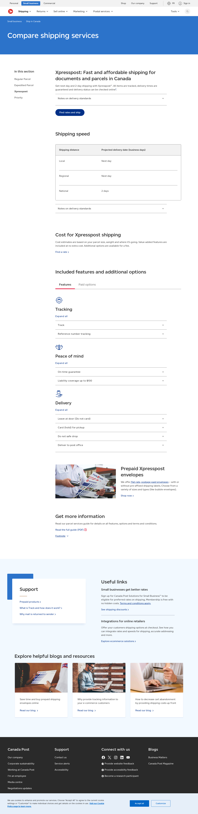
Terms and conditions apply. (135, 603)
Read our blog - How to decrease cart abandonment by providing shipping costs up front (155, 668)
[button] (111, 99)
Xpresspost (21, 91)
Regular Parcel (22, 79)
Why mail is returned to (38, 614)
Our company (15, 757)
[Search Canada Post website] (187, 11)
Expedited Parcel (24, 85)
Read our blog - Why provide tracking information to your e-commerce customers (97, 666)
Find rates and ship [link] (69, 112)
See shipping (115, 609)
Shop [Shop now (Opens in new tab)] (127, 495)
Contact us (61, 757)
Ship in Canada (33, 21)
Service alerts (62, 763)
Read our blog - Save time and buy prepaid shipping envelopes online (39, 666)
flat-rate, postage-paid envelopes (149, 482)
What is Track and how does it (41, 607)
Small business (14, 21)
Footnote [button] (60, 535)
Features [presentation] (65, 284)
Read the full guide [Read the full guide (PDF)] (71, 529)
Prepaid (31, 601)
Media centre (15, 782)
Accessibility (61, 769)
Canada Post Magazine (161, 763)
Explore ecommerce (119, 641)
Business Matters (157, 757)
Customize (161, 803)
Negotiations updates (20, 788)
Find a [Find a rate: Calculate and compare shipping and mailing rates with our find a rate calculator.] (62, 251)
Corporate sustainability (21, 763)
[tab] (65, 284)
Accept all (139, 803)
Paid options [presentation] (87, 284)
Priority (18, 97)
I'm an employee (17, 775)
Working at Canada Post (21, 769)
